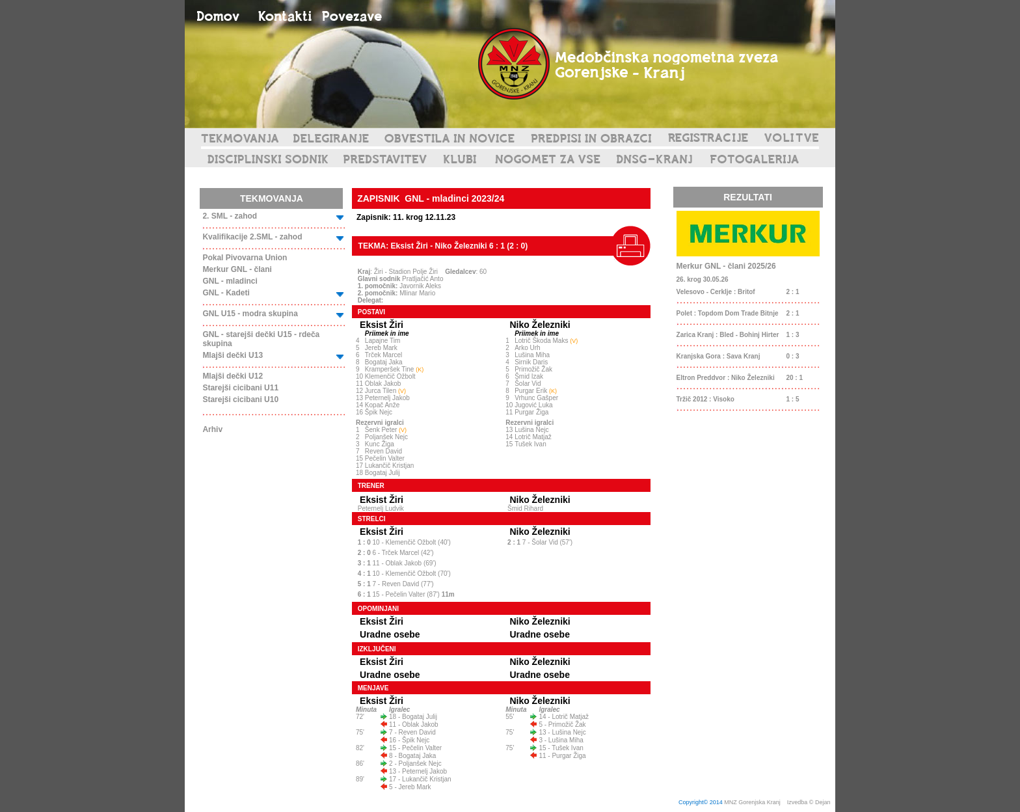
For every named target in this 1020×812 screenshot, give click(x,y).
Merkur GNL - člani (236, 269)
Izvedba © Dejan (809, 802)
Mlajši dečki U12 (232, 376)
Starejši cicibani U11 (240, 387)
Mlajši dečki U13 (232, 355)
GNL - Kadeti (225, 292)
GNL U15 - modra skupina (249, 313)
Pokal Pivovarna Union (244, 257)
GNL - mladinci (229, 281)
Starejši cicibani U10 (240, 399)
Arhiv (212, 429)
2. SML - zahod (229, 216)
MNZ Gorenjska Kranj (752, 802)
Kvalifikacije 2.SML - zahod (252, 236)
